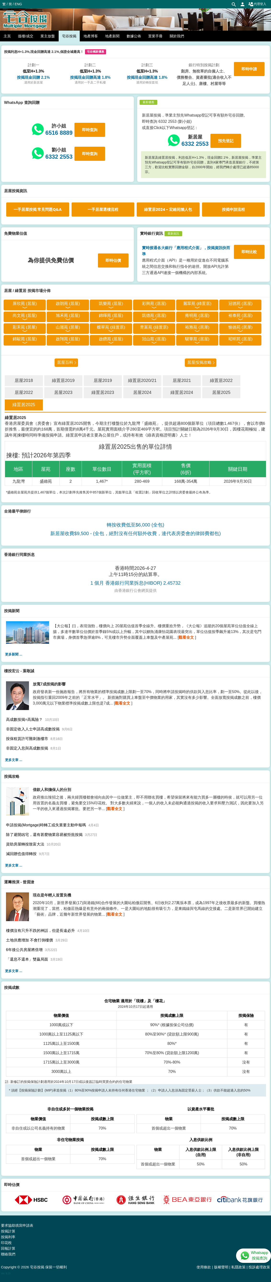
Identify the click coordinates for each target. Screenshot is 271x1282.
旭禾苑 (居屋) (68, 315)
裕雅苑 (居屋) (197, 327)
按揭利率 (8, 1237)
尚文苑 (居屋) (25, 315)
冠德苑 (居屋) (240, 303)
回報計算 (8, 1248)
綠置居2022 (221, 380)
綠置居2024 (181, 392)
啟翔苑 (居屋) (68, 339)
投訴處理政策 (259, 1267)
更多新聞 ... (13, 654)
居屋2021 (182, 380)
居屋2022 (24, 392)
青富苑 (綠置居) (154, 327)
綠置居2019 (63, 380)
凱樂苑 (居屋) (111, 303)
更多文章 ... (13, 760)
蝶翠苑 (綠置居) (111, 327)
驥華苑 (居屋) (197, 339)
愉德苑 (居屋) (240, 327)
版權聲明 (221, 1267)
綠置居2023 (102, 392)
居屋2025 (221, 392)
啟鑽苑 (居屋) (111, 339)
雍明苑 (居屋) (197, 315)
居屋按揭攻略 (199, 362)
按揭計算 (8, 1231)
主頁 (7, 36)
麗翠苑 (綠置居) (197, 303)
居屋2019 (103, 380)
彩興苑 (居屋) (154, 303)
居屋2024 (142, 392)
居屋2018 (24, 380)
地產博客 (91, 36)
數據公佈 (134, 36)
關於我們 (177, 36)
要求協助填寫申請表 (17, 1225)
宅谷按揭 (69, 36)
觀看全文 (186, 637)
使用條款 (204, 1267)
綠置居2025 (23, 404)
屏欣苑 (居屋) (25, 303)
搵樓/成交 (25, 36)
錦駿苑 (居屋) (25, 339)
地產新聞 (112, 36)
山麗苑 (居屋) (68, 327)
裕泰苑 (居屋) (240, 315)
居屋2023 (63, 392)
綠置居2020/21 (142, 380)
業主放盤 (47, 36)
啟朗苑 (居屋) (68, 303)
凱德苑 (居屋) (154, 315)
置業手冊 (155, 36)
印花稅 (6, 1243)
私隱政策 (238, 1267)
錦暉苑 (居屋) (111, 315)
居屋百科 (65, 362)
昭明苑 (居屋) (240, 339)
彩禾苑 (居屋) (25, 327)
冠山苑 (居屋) (154, 339)
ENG (18, 4)
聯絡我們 (8, 1254)
